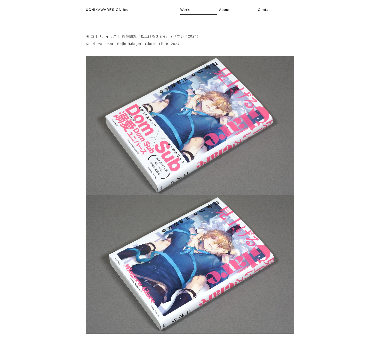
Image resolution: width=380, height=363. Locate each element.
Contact (265, 10)
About (224, 10)
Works (185, 10)
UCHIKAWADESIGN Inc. (108, 10)
